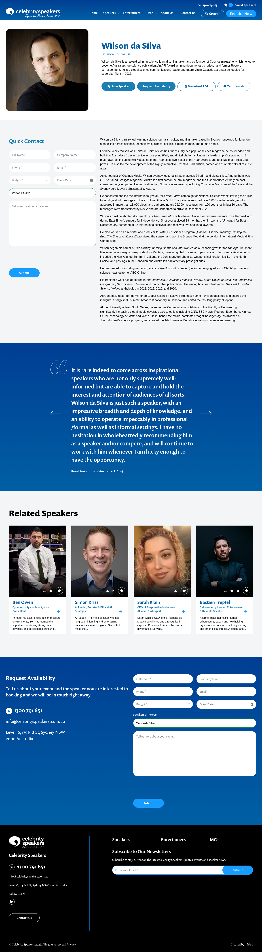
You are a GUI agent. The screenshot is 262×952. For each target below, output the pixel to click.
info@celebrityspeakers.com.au (35, 721)
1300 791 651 (211, 5)
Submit (24, 273)
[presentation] (36, 258)
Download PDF (196, 86)
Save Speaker (120, 86)
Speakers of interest (145, 715)
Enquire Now (241, 13)
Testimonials (233, 86)
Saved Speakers (242, 5)
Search (213, 13)
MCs (214, 839)
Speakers (121, 839)
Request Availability (156, 86)
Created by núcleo (242, 944)
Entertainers (173, 839)
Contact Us (24, 918)
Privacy (71, 944)
